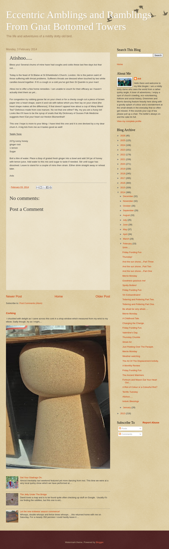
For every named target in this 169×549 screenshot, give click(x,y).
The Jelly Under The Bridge (33, 494)
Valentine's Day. (130, 332)
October (127, 206)
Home (59, 296)
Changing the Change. (133, 323)
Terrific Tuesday (130, 392)
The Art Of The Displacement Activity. (140, 361)
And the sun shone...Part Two (136, 266)
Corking (11, 313)
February (127, 243)
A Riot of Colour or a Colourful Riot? (139, 387)
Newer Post (14, 296)
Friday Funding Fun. (132, 328)
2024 (123, 145)
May (125, 229)
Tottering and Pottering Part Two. (138, 299)
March (126, 239)
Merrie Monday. (129, 313)
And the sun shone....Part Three (137, 261)
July (125, 220)
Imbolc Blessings (130, 401)
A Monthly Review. (131, 365)
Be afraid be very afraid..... (135, 309)
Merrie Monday (129, 276)
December (128, 196)
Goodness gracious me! (134, 280)
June (125, 224)
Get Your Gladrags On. (31, 477)
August (126, 215)
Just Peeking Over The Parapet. (138, 346)
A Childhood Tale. (130, 318)
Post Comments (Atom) (30, 303)
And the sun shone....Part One (137, 271)
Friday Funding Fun (132, 252)
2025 (123, 140)
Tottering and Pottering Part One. (138, 304)
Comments (125, 434)
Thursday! (127, 257)
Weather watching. (131, 356)
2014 (123, 192)
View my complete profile (129, 121)
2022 (123, 154)
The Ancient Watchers (133, 375)
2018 (123, 173)
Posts (123, 428)
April (125, 234)
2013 (123, 413)
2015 (123, 187)
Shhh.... (126, 247)
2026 (123, 135)
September (128, 210)
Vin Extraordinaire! (131, 295)
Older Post (103, 296)
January (127, 407)
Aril (139, 78)
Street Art (127, 342)
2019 (123, 168)
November (128, 201)
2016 (123, 183)
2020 (123, 164)
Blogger (99, 542)
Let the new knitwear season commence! (40, 511)
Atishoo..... (127, 396)
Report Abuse (151, 422)
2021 (123, 159)
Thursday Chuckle (131, 337)
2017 (123, 178)
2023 (123, 149)
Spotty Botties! (129, 285)
